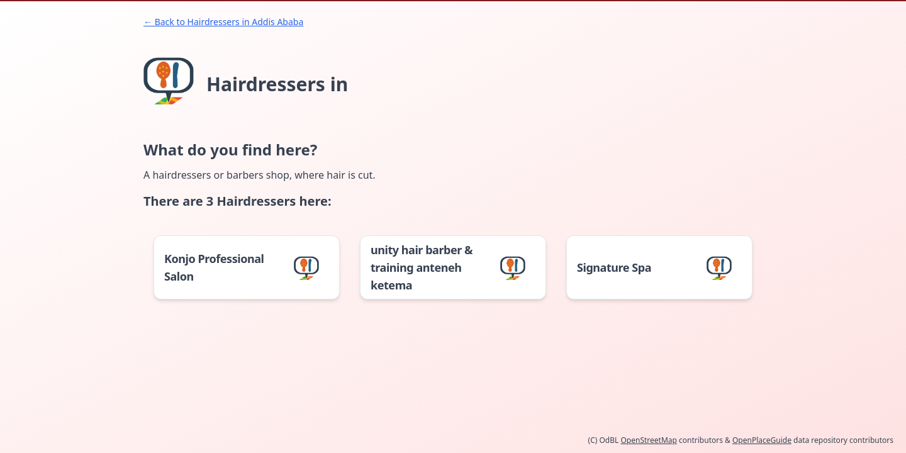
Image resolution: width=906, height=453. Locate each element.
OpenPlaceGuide (761, 440)
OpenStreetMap (648, 440)
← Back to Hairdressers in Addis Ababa (223, 22)
